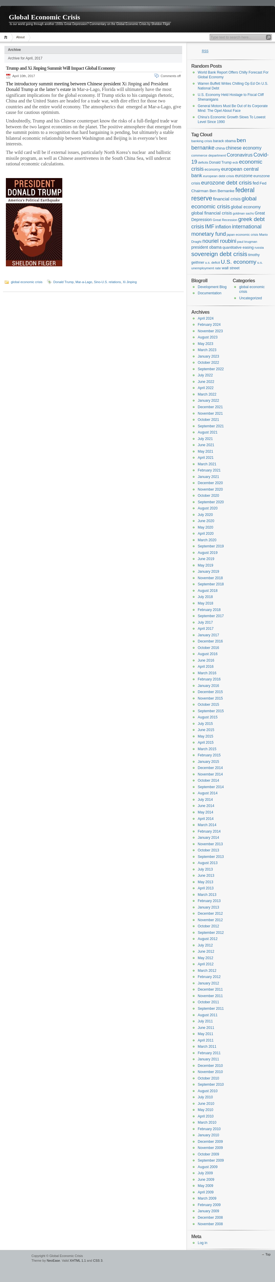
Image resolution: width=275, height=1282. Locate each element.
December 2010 (210, 1066)
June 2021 (206, 445)
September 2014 (211, 787)
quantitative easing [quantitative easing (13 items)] (238, 247)
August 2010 (207, 1091)
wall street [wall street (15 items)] (230, 268)
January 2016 (208, 686)
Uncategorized (250, 298)
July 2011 (205, 1021)
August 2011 (207, 1015)
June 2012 (206, 951)
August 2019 (207, 553)
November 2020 (210, 489)
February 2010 (209, 1129)
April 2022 (206, 388)
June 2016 (206, 660)
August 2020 (207, 508)
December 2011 (210, 989)
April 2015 (206, 742)
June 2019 (206, 559)
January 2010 (208, 1135)
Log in (202, 1243)
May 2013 (205, 882)
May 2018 (205, 603)
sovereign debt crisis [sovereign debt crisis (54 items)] (219, 253)
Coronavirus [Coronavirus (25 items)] (240, 154)
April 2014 (206, 819)
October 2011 (208, 1002)
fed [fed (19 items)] (256, 183)
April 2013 (206, 888)
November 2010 (210, 1072)
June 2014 (206, 806)
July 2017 (205, 622)
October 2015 (208, 705)
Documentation (210, 293)
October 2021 (208, 420)
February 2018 (209, 610)
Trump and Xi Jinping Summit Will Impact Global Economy (60, 68)
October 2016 (208, 648)
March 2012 (207, 971)
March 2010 (207, 1122)
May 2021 (205, 451)
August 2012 (207, 939)
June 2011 (206, 1028)
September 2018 (211, 584)
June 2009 (206, 1180)
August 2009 (207, 1167)
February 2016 (209, 679)
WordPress (14, 1258)
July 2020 (205, 515)
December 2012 (210, 913)
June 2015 (206, 730)
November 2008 (210, 1224)
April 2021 (206, 458)
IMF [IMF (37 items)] (209, 226)
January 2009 (208, 1211)
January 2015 (208, 762)
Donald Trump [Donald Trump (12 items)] (220, 162)
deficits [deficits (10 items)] (203, 162)
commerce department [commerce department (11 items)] (208, 155)
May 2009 (205, 1186)
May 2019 (205, 565)
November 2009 (210, 1148)
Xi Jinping (130, 282)
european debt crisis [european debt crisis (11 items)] (218, 176)
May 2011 (205, 1034)
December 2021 (210, 407)
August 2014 (207, 793)
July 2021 (205, 439)
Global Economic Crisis (44, 17)
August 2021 (207, 432)
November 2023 (210, 331)
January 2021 (208, 477)
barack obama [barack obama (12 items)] (224, 141)
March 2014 (207, 825)
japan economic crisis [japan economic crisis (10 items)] (242, 234)
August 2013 (207, 863)
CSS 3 (98, 1260)
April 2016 (206, 667)
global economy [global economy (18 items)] (246, 207)
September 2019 (211, 546)
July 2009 (205, 1173)
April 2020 (206, 534)
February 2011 (209, 1053)
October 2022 (208, 363)
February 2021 (209, 470)
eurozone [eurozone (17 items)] (243, 175)
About (20, 37)
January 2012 (208, 983)
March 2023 (207, 350)
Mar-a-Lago (84, 282)
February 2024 (209, 325)
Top (268, 1254)
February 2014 (209, 831)
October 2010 (208, 1078)
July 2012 (205, 945)
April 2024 (206, 318)
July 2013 (205, 869)
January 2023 (208, 356)
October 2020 (208, 496)
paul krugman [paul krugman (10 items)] (247, 241)
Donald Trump (63, 282)
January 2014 (208, 838)
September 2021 (211, 426)
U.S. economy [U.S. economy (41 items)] (238, 262)
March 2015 (207, 749)
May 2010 (205, 1110)
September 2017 (211, 616)
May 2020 (205, 527)
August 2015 (207, 717)
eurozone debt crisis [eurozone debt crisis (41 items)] (226, 183)
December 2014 (210, 768)
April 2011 (206, 1040)
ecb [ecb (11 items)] (235, 162)
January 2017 (208, 635)
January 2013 (208, 907)
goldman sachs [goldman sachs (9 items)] (243, 213)
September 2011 (211, 1009)
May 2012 (205, 958)
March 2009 (207, 1198)
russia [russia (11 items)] (259, 247)
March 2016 (207, 673)
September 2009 (211, 1160)
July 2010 (205, 1097)
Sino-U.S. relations (107, 282)
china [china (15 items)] (220, 148)
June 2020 (206, 521)
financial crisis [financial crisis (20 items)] (227, 198)
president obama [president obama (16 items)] (206, 247)
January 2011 (208, 1059)
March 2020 (207, 540)
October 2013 (208, 850)
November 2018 (210, 578)
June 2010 (206, 1104)
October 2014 (208, 780)
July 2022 (205, 375)
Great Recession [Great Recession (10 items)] (225, 220)
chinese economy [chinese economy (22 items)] (243, 147)
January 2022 (208, 400)
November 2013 (210, 844)
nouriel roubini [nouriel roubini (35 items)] (219, 241)
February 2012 (209, 977)
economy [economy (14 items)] (212, 169)
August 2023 (207, 337)
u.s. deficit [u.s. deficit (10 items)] (212, 262)
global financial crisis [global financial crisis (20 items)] (211, 212)
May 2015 (205, 736)
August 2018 (207, 591)
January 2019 (208, 571)
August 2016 (207, 654)
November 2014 (210, 774)
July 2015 (205, 724)
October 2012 (208, 926)
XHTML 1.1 (78, 1260)
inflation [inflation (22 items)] (223, 226)
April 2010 (206, 1116)
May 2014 (205, 812)
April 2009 (206, 1192)
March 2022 (207, 394)
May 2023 (205, 344)
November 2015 (210, 698)
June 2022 (206, 382)
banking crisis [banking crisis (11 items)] (201, 141)
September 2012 (211, 933)
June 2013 (206, 876)
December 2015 (210, 692)
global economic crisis (27, 282)
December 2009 (210, 1142)
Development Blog (212, 287)
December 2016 (210, 641)
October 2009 (208, 1154)
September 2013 (211, 857)
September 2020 (211, 502)
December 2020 (210, 483)
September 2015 (211, 711)
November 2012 (210, 920)
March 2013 (207, 895)
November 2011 (210, 996)
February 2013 (209, 901)
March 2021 (207, 464)
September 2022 (211, 369)
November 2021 (210, 413)
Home (6, 37)
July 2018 (205, 597)
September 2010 (211, 1084)
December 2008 (210, 1217)
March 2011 (207, 1046)
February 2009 (209, 1205)
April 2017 (206, 629)
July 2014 (205, 800)
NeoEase (53, 1260)
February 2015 (209, 755)
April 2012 (206, 964)
